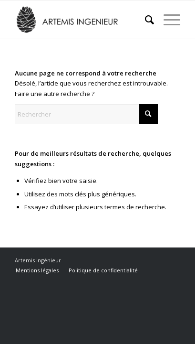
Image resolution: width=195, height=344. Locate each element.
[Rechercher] (144, 19)
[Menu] (167, 19)
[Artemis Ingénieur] (81, 19)
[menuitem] (144, 19)
